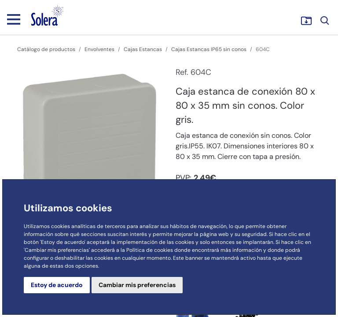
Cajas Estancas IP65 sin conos (208, 49)
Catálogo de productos (46, 49)
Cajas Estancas (143, 49)
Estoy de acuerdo (57, 285)
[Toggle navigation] (14, 19)
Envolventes (99, 49)
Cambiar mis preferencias (137, 285)
